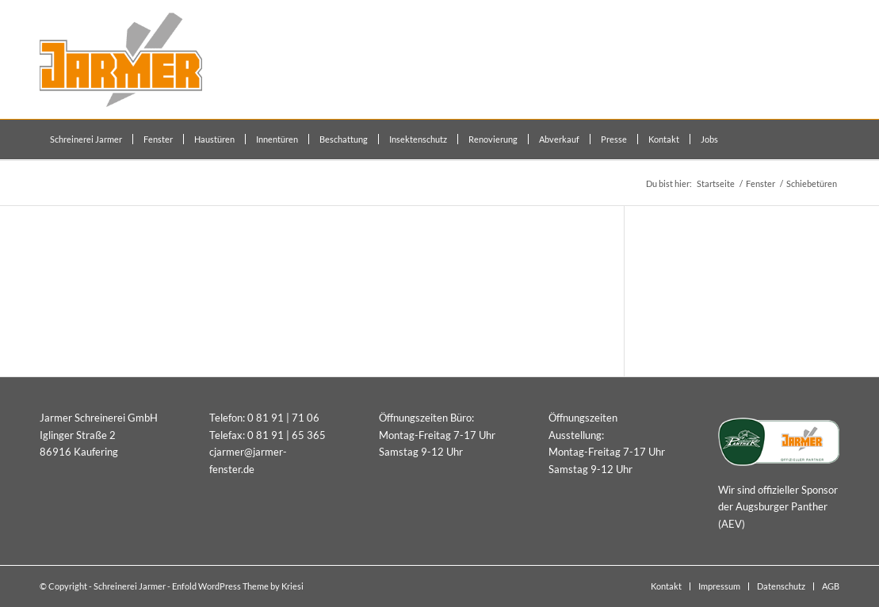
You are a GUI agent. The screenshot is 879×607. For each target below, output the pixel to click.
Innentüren (689, 256)
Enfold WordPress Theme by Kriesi (238, 586)
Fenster (681, 305)
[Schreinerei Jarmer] (121, 59)
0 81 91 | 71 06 (283, 417)
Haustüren (688, 280)
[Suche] (830, 139)
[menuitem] (86, 139)
